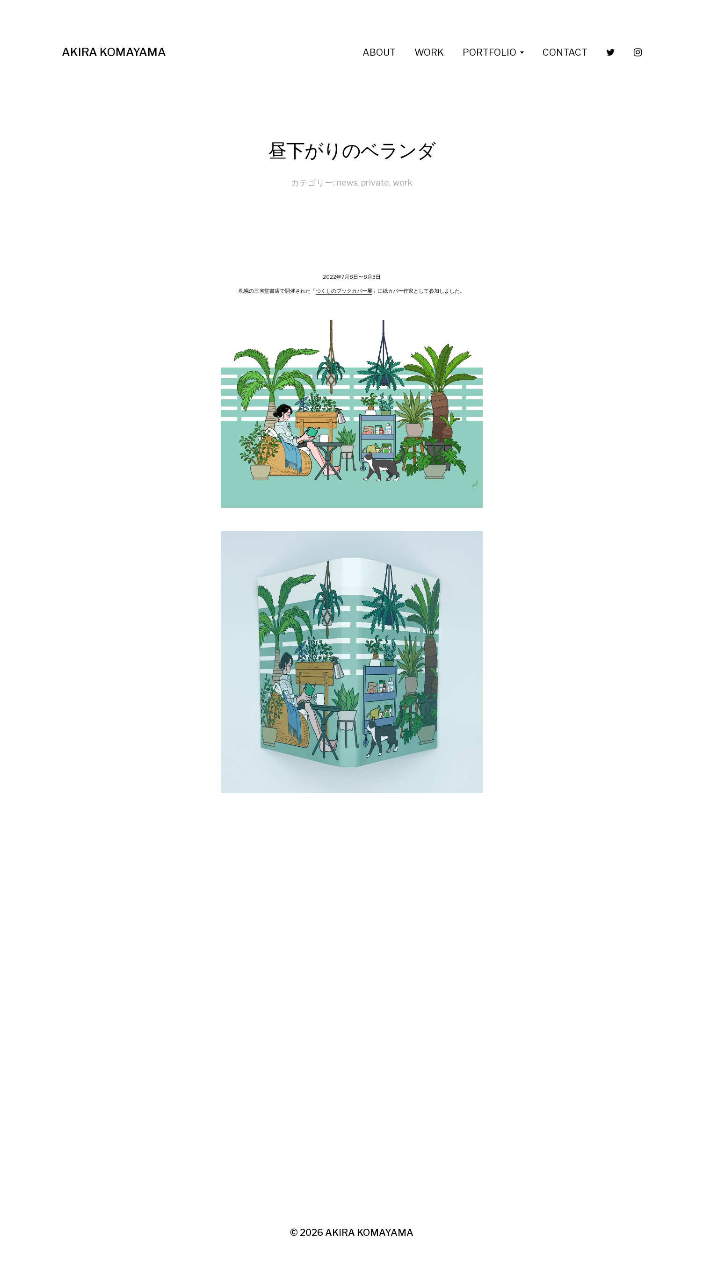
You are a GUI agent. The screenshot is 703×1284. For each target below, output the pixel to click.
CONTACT (565, 52)
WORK (429, 52)
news (347, 183)
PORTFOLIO (489, 52)
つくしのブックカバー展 (344, 291)
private (375, 183)
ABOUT (379, 52)
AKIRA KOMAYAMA (114, 52)
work (403, 183)
